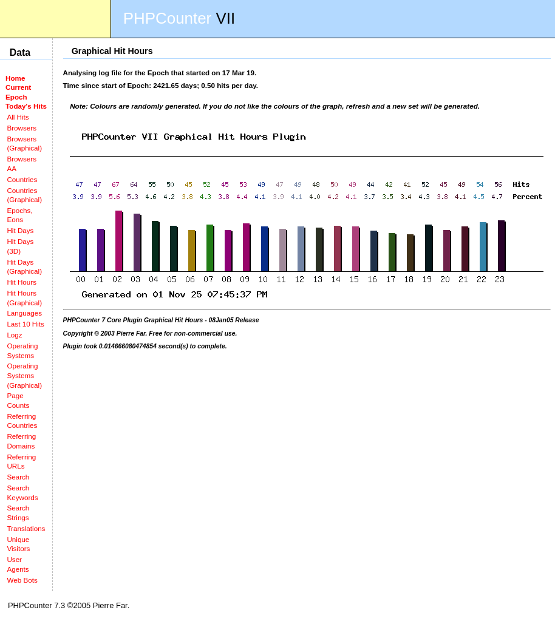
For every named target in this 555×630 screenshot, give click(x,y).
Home (15, 78)
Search (18, 477)
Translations (26, 528)
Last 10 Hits (25, 324)
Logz (14, 335)
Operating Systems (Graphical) (24, 375)
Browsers (21, 128)
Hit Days (20, 230)
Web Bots (22, 580)
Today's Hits (26, 106)
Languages (24, 313)
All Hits (18, 117)
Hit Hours (21, 282)
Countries (22, 179)
